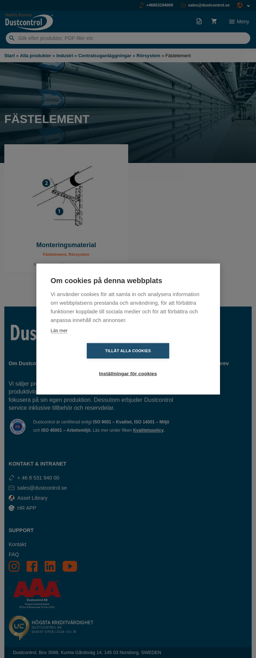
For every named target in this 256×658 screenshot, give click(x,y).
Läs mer (59, 341)
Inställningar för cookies (170, 362)
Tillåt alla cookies (86, 362)
